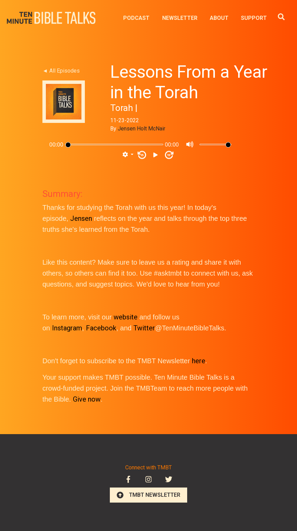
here (198, 361)
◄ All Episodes (61, 70)
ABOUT (219, 18)
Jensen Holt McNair (141, 128)
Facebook (101, 328)
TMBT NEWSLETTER (148, 495)
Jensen (81, 218)
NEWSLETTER (179, 18)
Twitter (144, 328)
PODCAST (136, 18)
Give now (87, 399)
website (126, 317)
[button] (128, 155)
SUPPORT (254, 18)
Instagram (67, 328)
